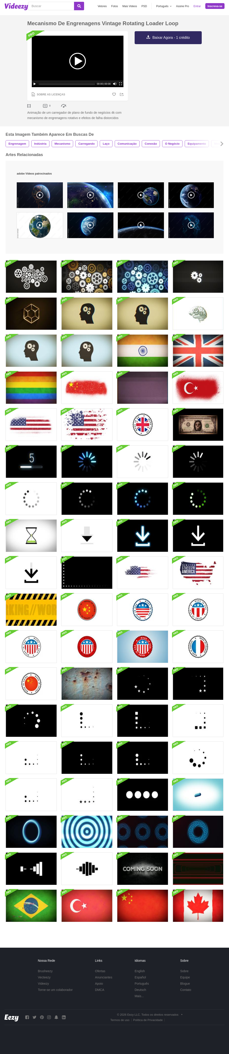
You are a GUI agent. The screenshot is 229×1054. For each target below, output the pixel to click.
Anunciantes (103, 977)
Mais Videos (129, 6)
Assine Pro (182, 6)
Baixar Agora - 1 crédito (171, 37)
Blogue (185, 983)
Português (142, 983)
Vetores (102, 6)
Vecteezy (44, 977)
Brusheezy (45, 971)
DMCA (99, 990)
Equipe (185, 977)
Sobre (184, 971)
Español (140, 977)
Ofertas (100, 971)
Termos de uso (119, 1020)
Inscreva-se (215, 6)
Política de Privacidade (148, 1020)
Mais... (139, 996)
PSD (144, 6)
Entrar (197, 6)
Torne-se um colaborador (55, 990)
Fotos (114, 6)
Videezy (43, 983)
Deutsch (140, 990)
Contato (185, 990)
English (140, 971)
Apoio (99, 983)
